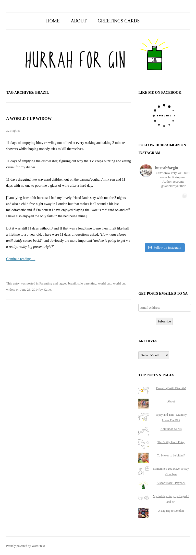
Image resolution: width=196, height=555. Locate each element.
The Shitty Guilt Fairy (171, 442)
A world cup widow (29, 118)
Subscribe (164, 321)
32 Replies (13, 130)
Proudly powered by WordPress (25, 546)
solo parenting (86, 283)
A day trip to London (171, 510)
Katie (47, 289)
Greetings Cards (119, 20)
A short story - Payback (171, 483)
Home (53, 20)
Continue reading (20, 259)
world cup (104, 283)
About (79, 20)
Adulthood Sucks (171, 429)
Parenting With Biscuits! (171, 388)
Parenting (45, 283)
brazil (72, 283)
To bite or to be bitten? (171, 455)
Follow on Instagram (164, 247)
